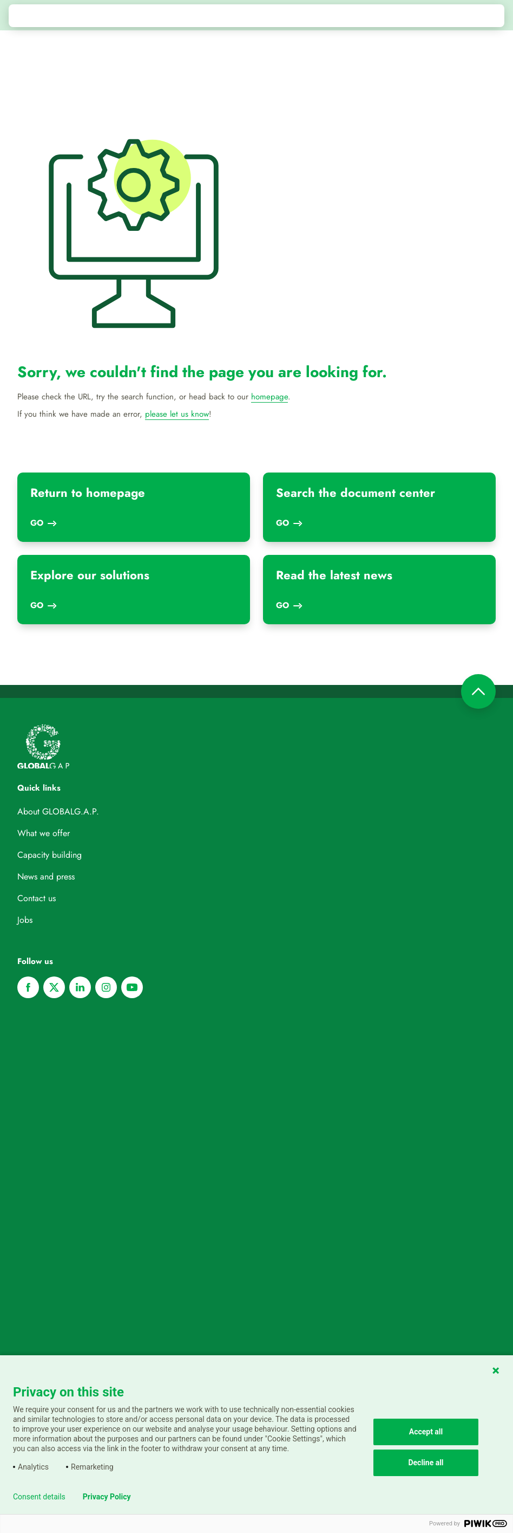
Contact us (36, 898)
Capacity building (49, 855)
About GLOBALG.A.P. (58, 811)
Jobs (24, 920)
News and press (46, 876)
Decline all (425, 1462)
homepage (269, 397)
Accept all (426, 1431)
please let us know (177, 414)
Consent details (39, 1496)
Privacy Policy (107, 1496)
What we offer (43, 833)
